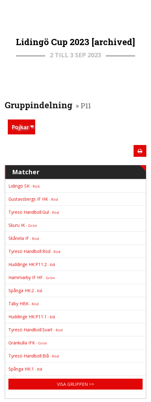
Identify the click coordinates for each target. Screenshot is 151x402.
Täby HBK (23, 303)
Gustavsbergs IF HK (33, 199)
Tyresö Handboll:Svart (35, 330)
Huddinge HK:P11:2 (31, 264)
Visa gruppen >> (75, 384)
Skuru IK (22, 225)
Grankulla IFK (27, 343)
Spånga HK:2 (25, 290)
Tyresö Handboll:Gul (33, 212)
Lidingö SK (24, 186)
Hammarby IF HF (31, 277)
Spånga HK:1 (25, 369)
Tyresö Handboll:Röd (34, 251)
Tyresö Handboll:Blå (33, 356)
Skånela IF (23, 238)
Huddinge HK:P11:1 (31, 317)
